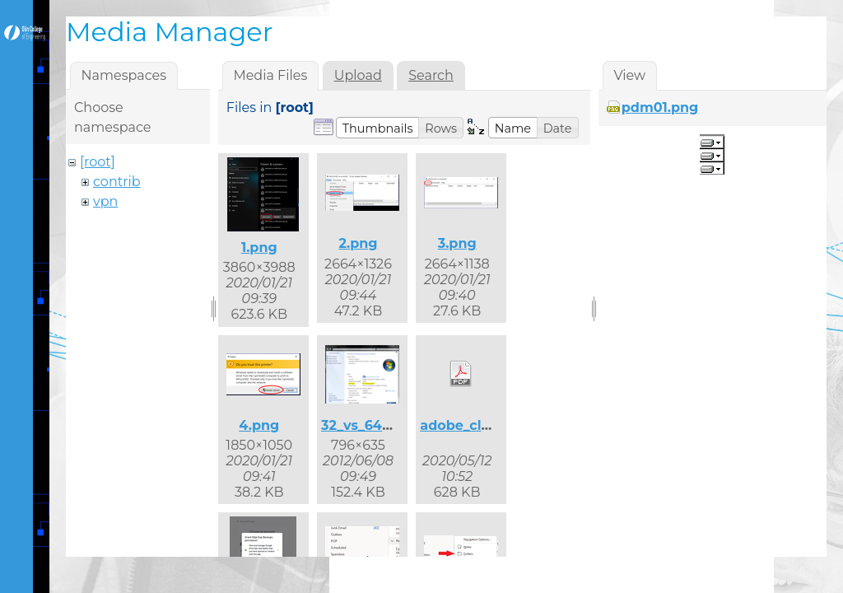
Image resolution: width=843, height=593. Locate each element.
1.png (259, 247)
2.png (357, 243)
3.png (457, 243)
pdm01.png (660, 107)
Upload (358, 75)
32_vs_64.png (367, 425)
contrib (117, 181)
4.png (259, 425)
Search (431, 75)
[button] (378, 127)
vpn (105, 201)
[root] (97, 162)
